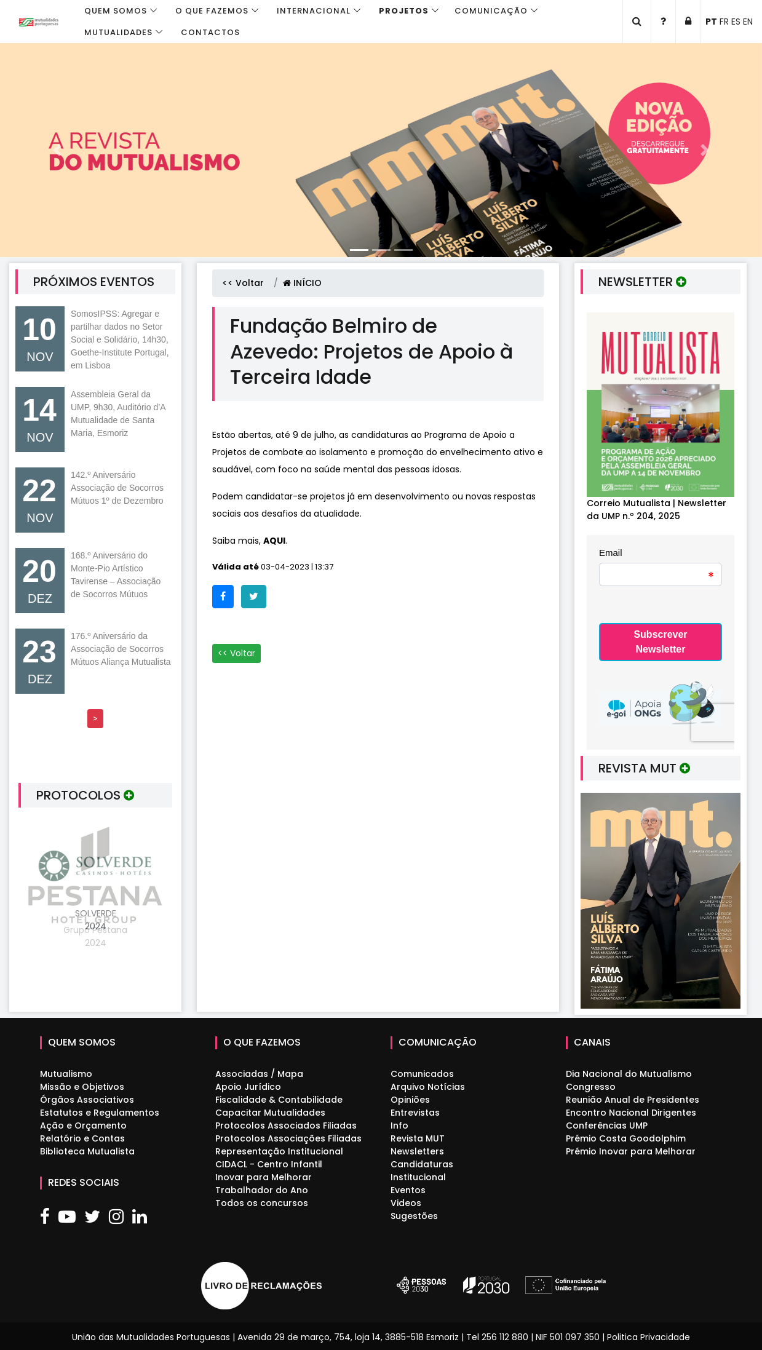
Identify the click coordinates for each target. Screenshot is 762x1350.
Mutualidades (118, 32)
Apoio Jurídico (248, 1087)
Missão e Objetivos (82, 1087)
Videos (406, 1203)
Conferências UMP (607, 1125)
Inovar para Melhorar (263, 1177)
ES (735, 21)
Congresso (591, 1087)
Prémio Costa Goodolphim (626, 1138)
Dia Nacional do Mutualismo (629, 1074)
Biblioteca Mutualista (87, 1151)
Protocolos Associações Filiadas (288, 1138)
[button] (57, 150)
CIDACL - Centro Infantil (268, 1164)
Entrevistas (415, 1112)
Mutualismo (66, 1074)
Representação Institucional (279, 1151)
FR (724, 21)
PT (711, 21)
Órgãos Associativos (87, 1100)
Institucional (418, 1177)
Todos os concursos (261, 1203)
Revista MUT (418, 1138)
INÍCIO (302, 283)
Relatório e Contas (82, 1138)
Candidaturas (422, 1164)
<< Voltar (243, 283)
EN (748, 21)
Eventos (408, 1190)
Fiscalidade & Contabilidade (279, 1100)
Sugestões (414, 1216)
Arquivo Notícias (428, 1087)
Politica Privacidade (648, 1337)
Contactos (210, 32)
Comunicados (422, 1074)
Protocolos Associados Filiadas (286, 1125)
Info (399, 1125)
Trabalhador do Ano (261, 1190)
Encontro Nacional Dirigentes (631, 1112)
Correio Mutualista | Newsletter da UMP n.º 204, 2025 (656, 509)
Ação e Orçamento (83, 1125)
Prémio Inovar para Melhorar (631, 1151)
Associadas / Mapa (259, 1074)
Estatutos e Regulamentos (99, 1112)
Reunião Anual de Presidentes (632, 1100)
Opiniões (410, 1100)
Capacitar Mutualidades (270, 1112)
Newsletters (417, 1151)
